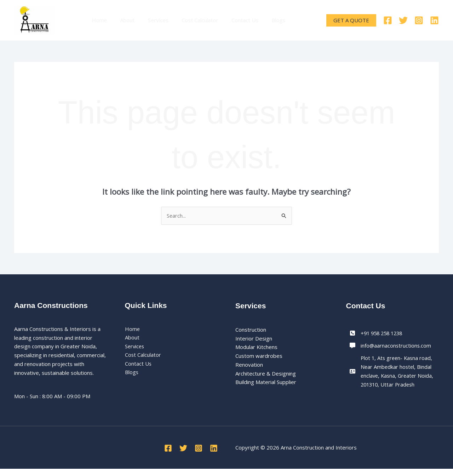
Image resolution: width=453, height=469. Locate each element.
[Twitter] (403, 20)
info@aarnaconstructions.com (396, 345)
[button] (351, 20)
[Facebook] (387, 20)
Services (151, 20)
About (123, 20)
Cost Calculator (190, 20)
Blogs (264, 20)
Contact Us (232, 20)
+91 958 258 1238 (383, 333)
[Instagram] (418, 20)
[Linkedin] (434, 20)
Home (97, 20)
